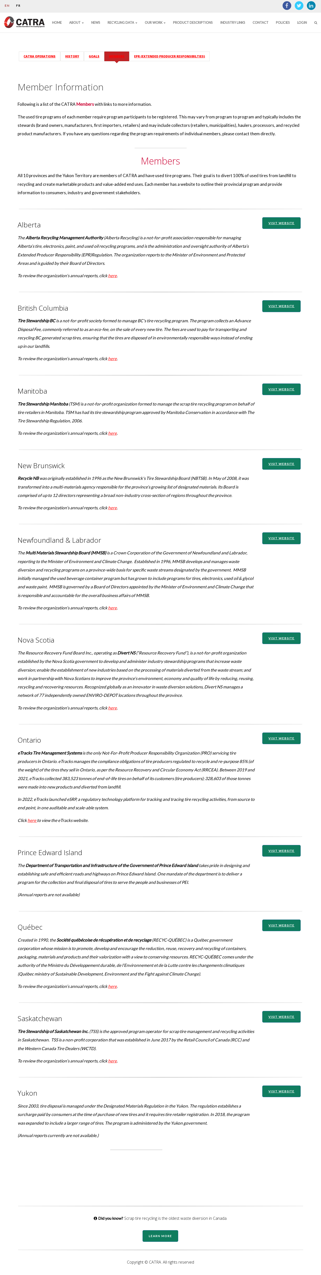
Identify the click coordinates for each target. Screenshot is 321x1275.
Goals (97, 54)
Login (302, 23)
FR (18, 5)
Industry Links (232, 23)
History (75, 54)
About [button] (76, 23)
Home (57, 23)
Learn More (160, 1238)
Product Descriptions (193, 23)
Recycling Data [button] (122, 23)
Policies (283, 23)
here (115, 272)
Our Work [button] (155, 23)
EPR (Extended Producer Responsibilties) (172, 54)
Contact (260, 23)
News (95, 23)
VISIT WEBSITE (279, 220)
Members (119, 54)
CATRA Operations (42, 54)
